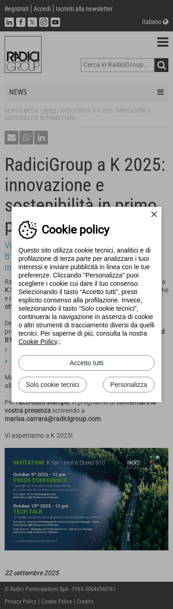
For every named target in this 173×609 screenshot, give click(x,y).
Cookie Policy (37, 341)
